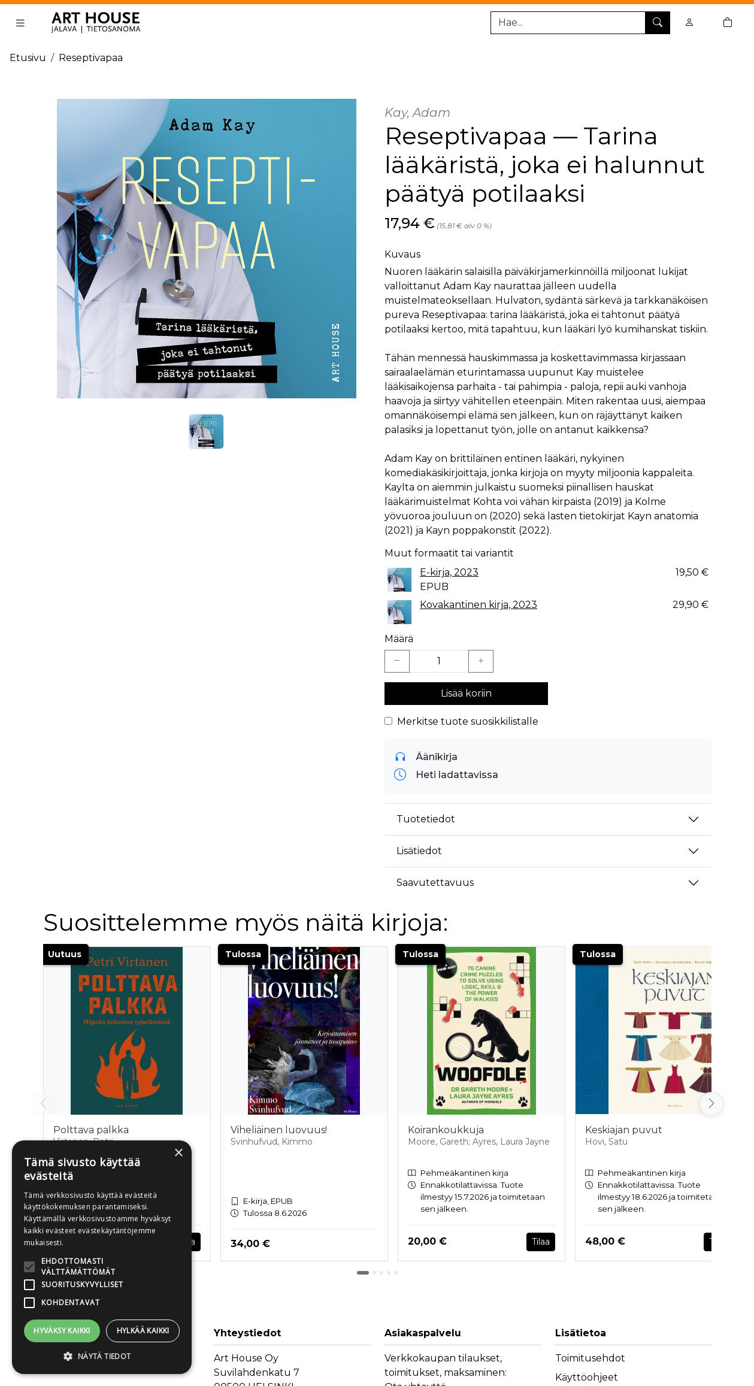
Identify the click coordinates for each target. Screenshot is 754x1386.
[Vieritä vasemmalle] (43, 1104)
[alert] (102, 1257)
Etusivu (28, 57)
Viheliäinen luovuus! (279, 1130)
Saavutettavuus (435, 882)
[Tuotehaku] (580, 22)
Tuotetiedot (425, 819)
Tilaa (541, 1241)
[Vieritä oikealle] (711, 1104)
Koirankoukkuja (446, 1130)
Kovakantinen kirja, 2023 (478, 604)
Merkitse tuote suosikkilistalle (467, 721)
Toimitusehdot (590, 1358)
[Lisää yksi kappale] (480, 661)
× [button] (178, 1153)
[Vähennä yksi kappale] (397, 661)
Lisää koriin (466, 693)
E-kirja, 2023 (449, 572)
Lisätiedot (419, 851)
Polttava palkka (91, 1130)
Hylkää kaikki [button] (143, 1331)
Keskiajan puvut (623, 1130)
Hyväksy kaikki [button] (62, 1331)
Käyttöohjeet (586, 1377)
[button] (102, 1356)
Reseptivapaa (91, 57)
